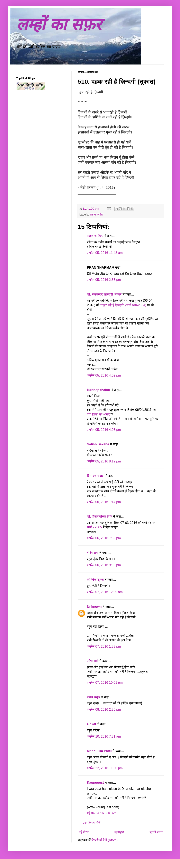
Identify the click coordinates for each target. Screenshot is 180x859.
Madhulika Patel (99, 751)
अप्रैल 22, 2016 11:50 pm (105, 768)
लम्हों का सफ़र (58, 25)
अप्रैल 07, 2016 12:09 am (105, 592)
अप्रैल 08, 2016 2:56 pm (104, 709)
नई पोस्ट (84, 832)
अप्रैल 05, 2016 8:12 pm (104, 461)
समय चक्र (94, 697)
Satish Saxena (98, 444)
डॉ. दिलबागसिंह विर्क (99, 516)
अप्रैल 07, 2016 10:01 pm (105, 682)
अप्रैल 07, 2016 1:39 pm (104, 646)
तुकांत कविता (96, 214)
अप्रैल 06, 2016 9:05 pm (104, 565)
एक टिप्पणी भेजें (91, 823)
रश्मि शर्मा (93, 552)
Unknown (94, 606)
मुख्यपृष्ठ (119, 832)
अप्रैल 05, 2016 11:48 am (105, 252)
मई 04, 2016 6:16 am (102, 813)
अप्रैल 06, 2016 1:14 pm (104, 502)
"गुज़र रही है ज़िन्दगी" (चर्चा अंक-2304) (123, 305)
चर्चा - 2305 (95, 527)
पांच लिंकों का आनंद (98, 414)
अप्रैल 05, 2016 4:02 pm (104, 375)
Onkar (91, 724)
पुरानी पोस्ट (156, 832)
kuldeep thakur (98, 390)
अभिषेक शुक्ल (95, 579)
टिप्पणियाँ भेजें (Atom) (104, 840)
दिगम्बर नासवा (96, 476)
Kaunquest (95, 782)
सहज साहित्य (95, 236)
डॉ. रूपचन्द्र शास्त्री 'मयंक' (104, 294)
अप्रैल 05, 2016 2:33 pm (104, 279)
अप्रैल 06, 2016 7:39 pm (104, 538)
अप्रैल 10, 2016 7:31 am (104, 736)
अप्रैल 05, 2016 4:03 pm (104, 429)
